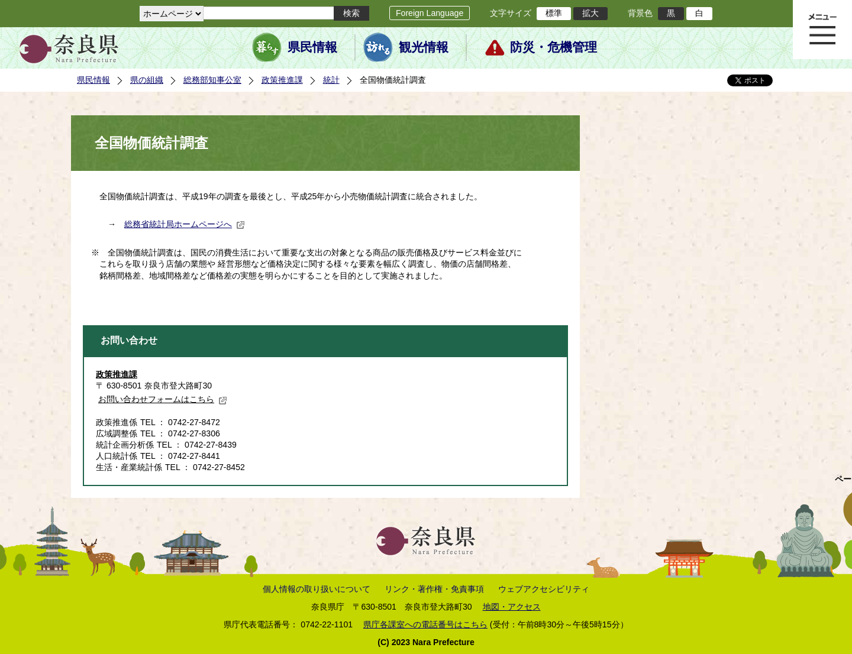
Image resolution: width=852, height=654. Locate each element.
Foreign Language (429, 13)
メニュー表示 (822, 29)
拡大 (590, 13)
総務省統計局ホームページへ (184, 224)
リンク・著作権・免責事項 (434, 589)
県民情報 (312, 47)
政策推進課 (282, 80)
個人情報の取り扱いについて (316, 589)
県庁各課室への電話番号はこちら (425, 624)
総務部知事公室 (212, 80)
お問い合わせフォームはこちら (162, 399)
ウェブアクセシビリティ (543, 589)
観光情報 (423, 47)
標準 (554, 13)
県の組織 (146, 80)
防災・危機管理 (553, 47)
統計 (331, 80)
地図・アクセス (512, 606)
